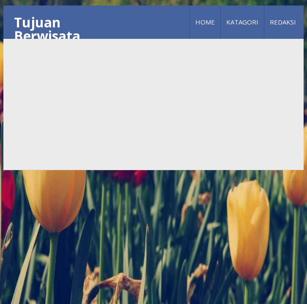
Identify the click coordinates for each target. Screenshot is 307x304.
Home (205, 22)
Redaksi (283, 22)
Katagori (242, 22)
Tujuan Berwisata (47, 29)
